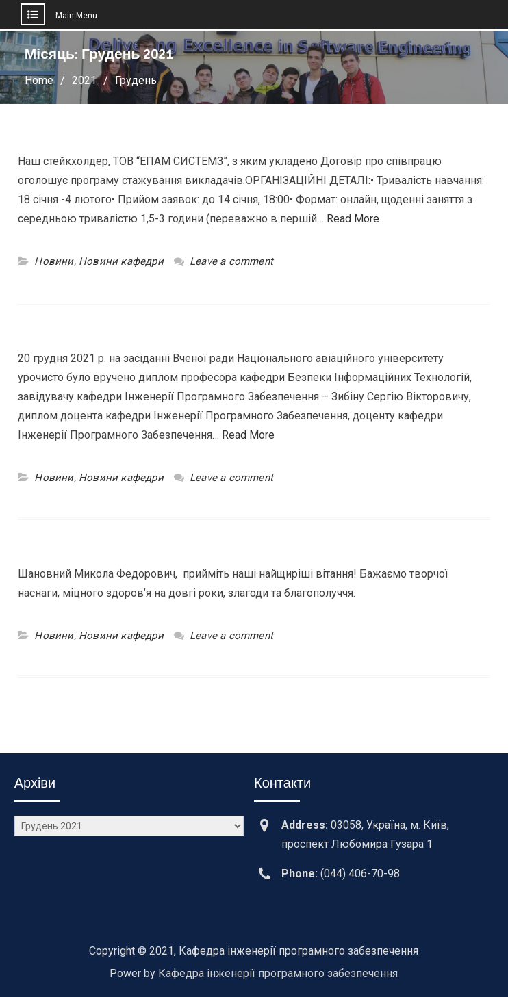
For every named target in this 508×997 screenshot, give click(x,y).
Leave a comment (231, 261)
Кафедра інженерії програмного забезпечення (278, 973)
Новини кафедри (121, 261)
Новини (53, 261)
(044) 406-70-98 (360, 873)
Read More (353, 218)
